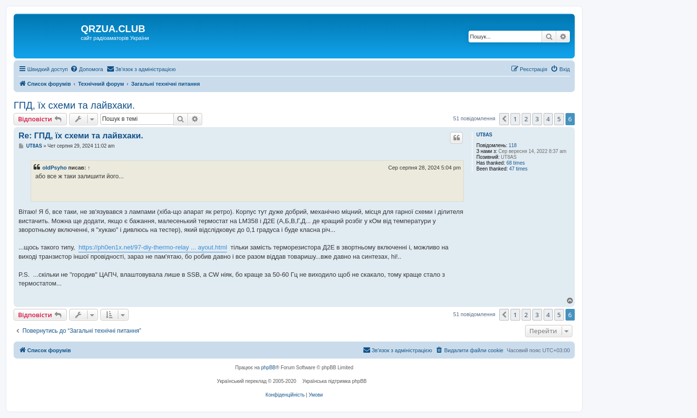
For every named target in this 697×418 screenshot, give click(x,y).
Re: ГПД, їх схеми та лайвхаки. (81, 135)
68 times (516, 163)
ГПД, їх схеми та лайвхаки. (74, 105)
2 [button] (526, 118)
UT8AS (484, 134)
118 (513, 145)
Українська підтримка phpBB (334, 381)
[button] (504, 119)
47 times (518, 168)
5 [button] (559, 118)
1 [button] (515, 118)
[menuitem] (86, 69)
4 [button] (548, 118)
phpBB (268, 367)
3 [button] (537, 118)
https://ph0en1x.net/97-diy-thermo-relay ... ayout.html (152, 247)
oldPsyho (54, 168)
